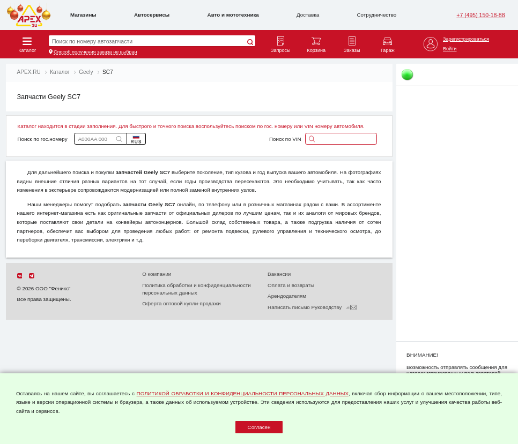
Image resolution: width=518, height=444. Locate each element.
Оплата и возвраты (291, 285)
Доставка (308, 15)
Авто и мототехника (233, 15)
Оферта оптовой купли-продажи (181, 303)
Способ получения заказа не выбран (95, 52)
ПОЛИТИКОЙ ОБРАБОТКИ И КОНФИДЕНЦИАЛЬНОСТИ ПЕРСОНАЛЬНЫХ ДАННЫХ (243, 393)
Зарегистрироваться (466, 39)
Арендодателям (287, 296)
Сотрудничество (377, 15)
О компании (156, 274)
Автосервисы (151, 15)
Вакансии (279, 274)
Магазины (83, 15)
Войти (449, 48)
